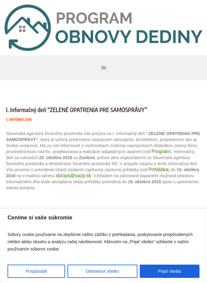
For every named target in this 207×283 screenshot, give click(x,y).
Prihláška (158, 169)
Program (161, 151)
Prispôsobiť (36, 271)
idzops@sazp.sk (73, 175)
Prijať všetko (169, 271)
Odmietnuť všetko (102, 271)
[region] (103, 246)
